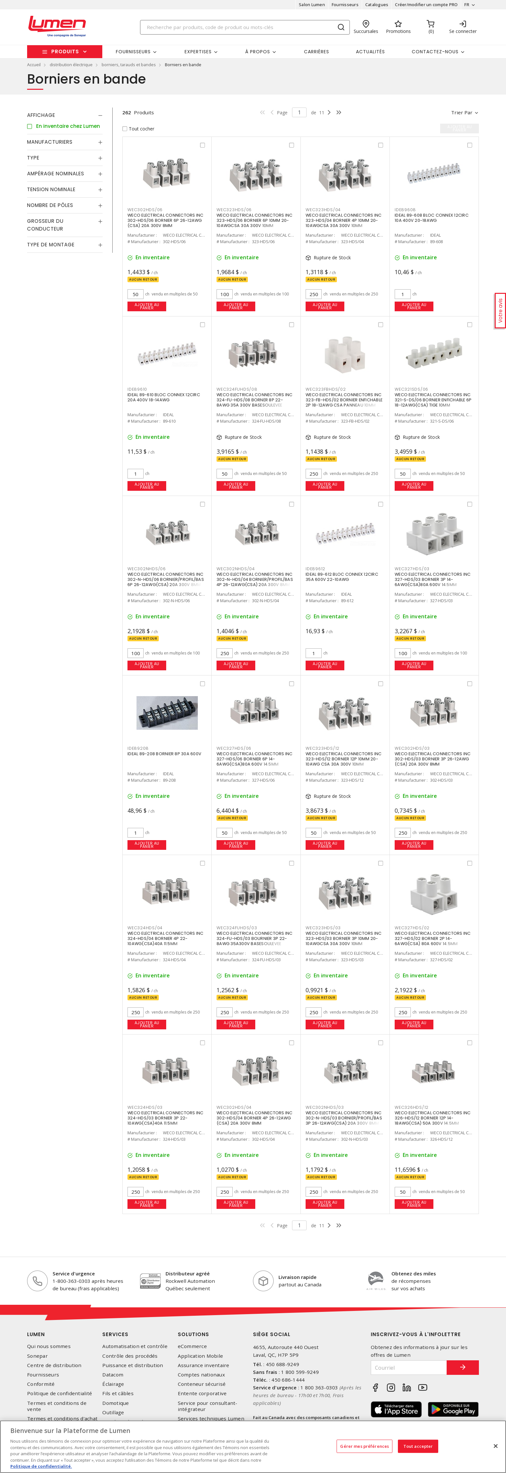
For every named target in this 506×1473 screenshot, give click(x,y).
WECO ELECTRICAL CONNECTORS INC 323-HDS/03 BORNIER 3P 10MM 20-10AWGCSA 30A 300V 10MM (344, 938)
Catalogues (377, 4)
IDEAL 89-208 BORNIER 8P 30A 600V (164, 754)
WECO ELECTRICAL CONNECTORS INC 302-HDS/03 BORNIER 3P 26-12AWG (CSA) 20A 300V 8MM (433, 759)
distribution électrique (71, 64)
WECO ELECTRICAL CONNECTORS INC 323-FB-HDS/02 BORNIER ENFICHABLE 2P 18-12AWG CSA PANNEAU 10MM (344, 400)
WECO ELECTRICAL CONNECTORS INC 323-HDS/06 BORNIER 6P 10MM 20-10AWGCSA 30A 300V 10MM (255, 220)
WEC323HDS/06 (234, 209)
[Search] (245, 27)
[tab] (65, 115)
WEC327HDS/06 (234, 748)
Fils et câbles (118, 1393)
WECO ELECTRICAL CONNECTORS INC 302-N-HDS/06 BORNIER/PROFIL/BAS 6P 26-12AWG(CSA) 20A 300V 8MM (165, 579)
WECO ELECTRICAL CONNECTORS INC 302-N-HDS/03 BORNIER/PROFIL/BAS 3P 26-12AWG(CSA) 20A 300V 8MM (344, 1118)
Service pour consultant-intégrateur (208, 1406)
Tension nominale (51, 189)
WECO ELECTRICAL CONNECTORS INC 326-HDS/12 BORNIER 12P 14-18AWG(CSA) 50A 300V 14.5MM (433, 1118)
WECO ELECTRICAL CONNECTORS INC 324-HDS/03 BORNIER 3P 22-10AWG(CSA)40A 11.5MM (165, 1118)
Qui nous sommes (49, 1346)
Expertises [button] (198, 51)
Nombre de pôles (50, 205)
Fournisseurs (345, 4)
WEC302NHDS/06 (146, 569)
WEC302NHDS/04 (236, 569)
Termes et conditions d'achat (62, 1419)
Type (33, 157)
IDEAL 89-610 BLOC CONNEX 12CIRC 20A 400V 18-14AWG (163, 397)
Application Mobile (200, 1356)
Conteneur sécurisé (202, 1384)
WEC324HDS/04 (145, 928)
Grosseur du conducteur (45, 225)
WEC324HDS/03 (145, 1107)
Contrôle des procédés (129, 1356)
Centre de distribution (54, 1365)
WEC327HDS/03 (412, 569)
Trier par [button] (461, 112)
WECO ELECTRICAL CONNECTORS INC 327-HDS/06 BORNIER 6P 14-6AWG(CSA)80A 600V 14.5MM (255, 759)
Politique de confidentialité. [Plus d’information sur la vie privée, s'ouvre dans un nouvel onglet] (41, 1466)
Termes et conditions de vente (56, 1406)
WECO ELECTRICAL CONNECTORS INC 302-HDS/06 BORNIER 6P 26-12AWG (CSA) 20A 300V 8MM (165, 220)
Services (115, 1334)
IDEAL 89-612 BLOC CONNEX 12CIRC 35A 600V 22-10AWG (342, 577)
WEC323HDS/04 (323, 209)
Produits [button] (65, 51)
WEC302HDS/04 (234, 1107)
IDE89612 (315, 569)
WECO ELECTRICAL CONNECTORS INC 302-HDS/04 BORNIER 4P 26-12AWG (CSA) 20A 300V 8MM (255, 1118)
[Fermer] (496, 1446)
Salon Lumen (312, 4)
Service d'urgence (74, 1273)
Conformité (41, 1384)
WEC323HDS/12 (322, 748)
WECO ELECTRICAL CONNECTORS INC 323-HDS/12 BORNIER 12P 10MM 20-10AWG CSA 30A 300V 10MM (344, 759)
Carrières (316, 51)
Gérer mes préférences (364, 1446)
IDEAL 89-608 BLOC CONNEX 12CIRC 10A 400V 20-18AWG (432, 217)
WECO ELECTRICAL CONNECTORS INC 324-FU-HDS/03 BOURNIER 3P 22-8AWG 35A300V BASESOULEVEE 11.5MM (255, 941)
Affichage (41, 115)
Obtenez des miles (413, 1273)
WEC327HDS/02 (412, 928)
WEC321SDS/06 (411, 389)
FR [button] (466, 4)
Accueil (34, 64)
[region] (253, 1446)
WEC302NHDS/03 (325, 1107)
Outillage (113, 1412)
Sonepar (37, 1356)
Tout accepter (418, 1446)
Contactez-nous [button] (435, 51)
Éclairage (113, 1384)
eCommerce (192, 1346)
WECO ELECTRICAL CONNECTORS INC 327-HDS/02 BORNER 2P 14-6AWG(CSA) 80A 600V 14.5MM (433, 938)
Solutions (193, 1334)
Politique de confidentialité (59, 1393)
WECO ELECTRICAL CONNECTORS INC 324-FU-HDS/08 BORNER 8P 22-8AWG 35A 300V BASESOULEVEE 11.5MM (255, 402)
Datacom (112, 1375)
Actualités (370, 51)
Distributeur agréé (188, 1273)
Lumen (36, 1334)
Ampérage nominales (55, 173)
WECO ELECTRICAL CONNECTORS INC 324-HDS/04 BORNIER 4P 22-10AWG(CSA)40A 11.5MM (165, 938)
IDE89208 (138, 748)
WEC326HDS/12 (412, 1107)
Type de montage (51, 244)
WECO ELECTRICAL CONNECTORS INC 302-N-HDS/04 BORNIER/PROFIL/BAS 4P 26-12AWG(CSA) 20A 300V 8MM (255, 579)
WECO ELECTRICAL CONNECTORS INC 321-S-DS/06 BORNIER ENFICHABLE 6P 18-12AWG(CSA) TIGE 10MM (433, 400)
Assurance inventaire (203, 1365)
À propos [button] (257, 51)
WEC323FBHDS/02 (326, 389)
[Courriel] (409, 1367)
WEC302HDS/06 (145, 209)
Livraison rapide (297, 1277)
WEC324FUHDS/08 (237, 389)
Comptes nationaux (201, 1375)
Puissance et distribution (132, 1365)
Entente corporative (202, 1393)
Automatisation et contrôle (134, 1346)
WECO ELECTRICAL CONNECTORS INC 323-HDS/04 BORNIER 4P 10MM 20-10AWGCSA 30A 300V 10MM (344, 220)
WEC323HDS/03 (323, 928)
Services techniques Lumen (211, 1419)
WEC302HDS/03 (412, 748)
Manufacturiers (50, 142)
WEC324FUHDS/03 (237, 928)
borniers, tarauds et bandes (129, 64)
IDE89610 (137, 389)
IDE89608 (405, 209)
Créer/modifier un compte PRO (426, 4)
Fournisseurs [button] (133, 51)
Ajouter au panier (147, 306)
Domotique (115, 1403)
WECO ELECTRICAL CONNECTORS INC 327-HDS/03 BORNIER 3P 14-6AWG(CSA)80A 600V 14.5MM (433, 579)
